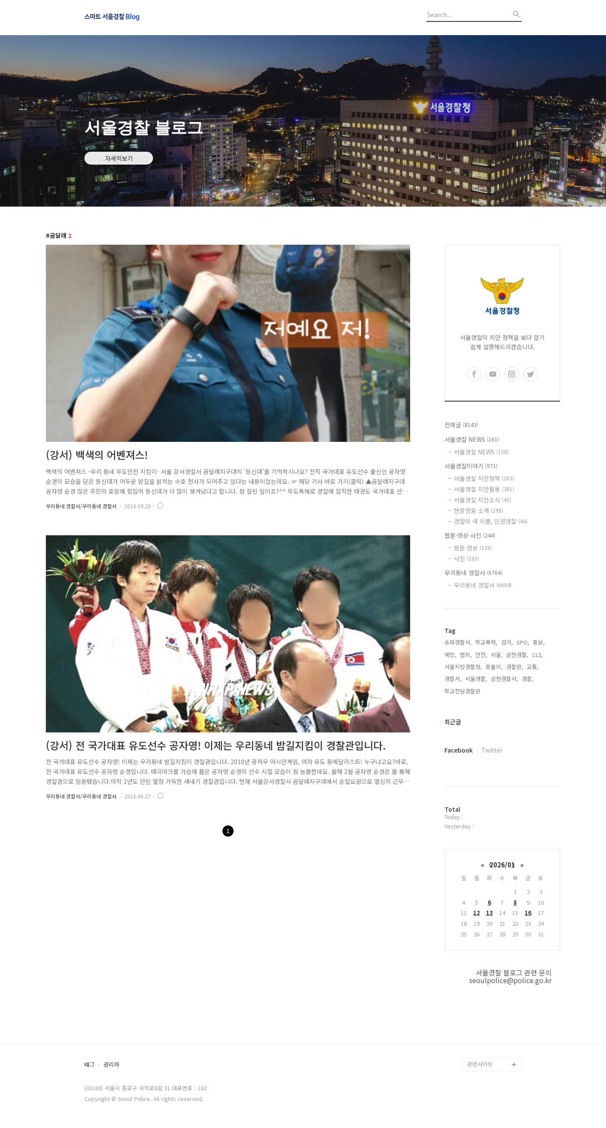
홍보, (539, 642)
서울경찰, (476, 679)
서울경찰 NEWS (471, 439)
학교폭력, (486, 642)
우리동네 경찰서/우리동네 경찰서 (81, 506)
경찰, (528, 679)
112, (537, 655)
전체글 (461, 424)
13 (489, 913)
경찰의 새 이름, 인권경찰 (491, 521)
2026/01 (502, 864)
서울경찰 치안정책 (484, 478)
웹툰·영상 (473, 547)
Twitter (492, 750)
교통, (533, 667)
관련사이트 (480, 1064)
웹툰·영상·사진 (469, 535)
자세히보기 (119, 158)
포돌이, (494, 667)
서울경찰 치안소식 (482, 499)
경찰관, (514, 667)
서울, (497, 655)
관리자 (111, 1065)
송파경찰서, (458, 642)
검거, (507, 642)
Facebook (458, 750)
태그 (89, 1065)
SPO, (522, 642)
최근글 (452, 721)
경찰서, (453, 679)
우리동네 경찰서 (473, 572)
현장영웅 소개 (478, 510)
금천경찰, (517, 655)
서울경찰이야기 (471, 466)
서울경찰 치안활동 (484, 489)
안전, (481, 655)
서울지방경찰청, (463, 667)
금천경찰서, (504, 679)
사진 (466, 558)
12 (476, 913)
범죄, (466, 655)
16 (528, 913)
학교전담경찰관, (463, 691)
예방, (450, 655)
